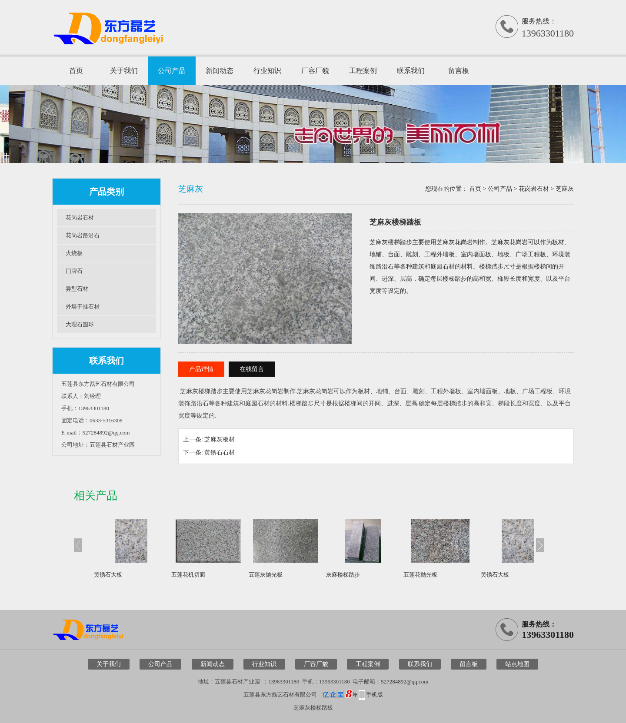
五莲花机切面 (188, 574)
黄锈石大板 (108, 574)
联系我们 (411, 70)
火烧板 (74, 253)
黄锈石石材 (219, 452)
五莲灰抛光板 (266, 574)
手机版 (374, 694)
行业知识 (267, 70)
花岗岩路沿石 (83, 235)
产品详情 (201, 369)
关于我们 (124, 70)
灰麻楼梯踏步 (343, 574)
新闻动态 (219, 70)
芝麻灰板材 (219, 439)
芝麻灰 (565, 189)
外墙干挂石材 (83, 306)
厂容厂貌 (315, 70)
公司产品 (172, 70)
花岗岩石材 (80, 217)
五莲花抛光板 (420, 574)
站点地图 (517, 664)
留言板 (458, 70)
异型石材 (77, 288)
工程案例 (363, 70)
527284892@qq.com (404, 681)
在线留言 (252, 369)
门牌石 (74, 271)
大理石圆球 (80, 324)
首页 (76, 70)
